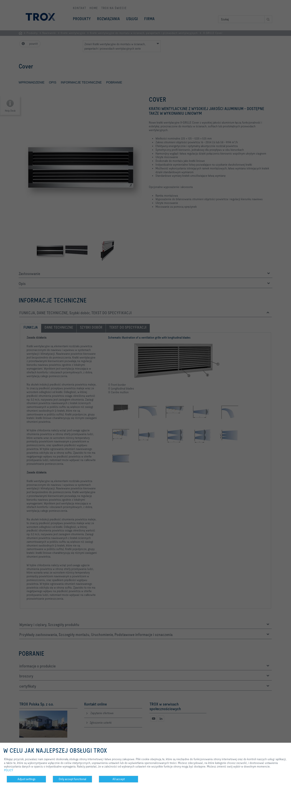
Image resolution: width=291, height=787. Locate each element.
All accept (119, 779)
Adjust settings (26, 779)
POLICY (8, 770)
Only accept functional (72, 779)
